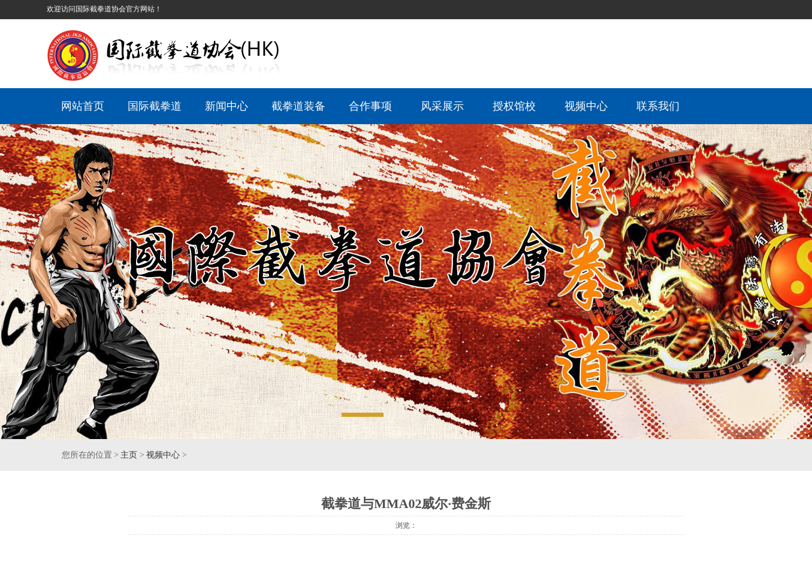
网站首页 (82, 106)
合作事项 (370, 106)
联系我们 (658, 106)
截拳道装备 (298, 106)
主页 (128, 454)
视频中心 (586, 106)
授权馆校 (514, 106)
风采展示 (442, 106)
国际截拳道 (155, 106)
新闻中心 (226, 106)
